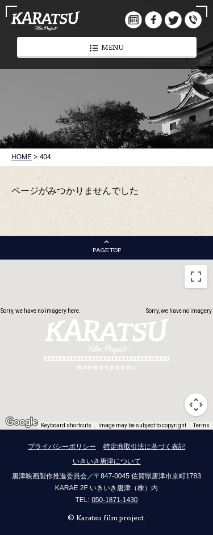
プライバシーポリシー (62, 447)
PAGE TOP (107, 250)
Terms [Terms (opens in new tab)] (201, 425)
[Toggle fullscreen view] (196, 276)
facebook (153, 19)
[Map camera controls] (196, 404)
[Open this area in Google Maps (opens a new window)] (21, 422)
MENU (107, 47)
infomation (193, 19)
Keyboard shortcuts (66, 425)
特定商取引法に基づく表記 (144, 447)
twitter (173, 19)
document (133, 19)
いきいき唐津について (107, 461)
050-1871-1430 (114, 500)
